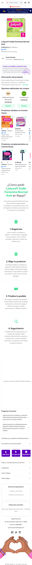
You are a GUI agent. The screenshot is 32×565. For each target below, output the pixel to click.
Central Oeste (10, 57)
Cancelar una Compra (16, 511)
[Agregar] (11, 117)
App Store (5, 473)
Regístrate (19, 10)
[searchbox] (13, 3)
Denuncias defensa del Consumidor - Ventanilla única (16, 530)
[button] (16, 6)
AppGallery (26, 473)
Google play (16, 473)
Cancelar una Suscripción (16, 515)
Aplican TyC (25, 12)
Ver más (25, 85)
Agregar (8, 106)
